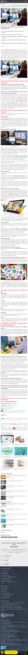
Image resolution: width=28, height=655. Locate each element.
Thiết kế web (15, 537)
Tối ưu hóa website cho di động (15, 410)
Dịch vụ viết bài (4, 591)
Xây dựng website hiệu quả (9, 412)
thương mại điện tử (4, 537)
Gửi (14, 428)
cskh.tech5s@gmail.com (10, 635)
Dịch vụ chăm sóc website (6, 596)
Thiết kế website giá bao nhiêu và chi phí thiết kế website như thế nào (16, 476)
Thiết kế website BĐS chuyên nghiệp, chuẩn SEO (14, 508)
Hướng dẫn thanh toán (5, 575)
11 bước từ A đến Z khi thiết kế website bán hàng (14, 480)
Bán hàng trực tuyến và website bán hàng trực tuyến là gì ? (16, 485)
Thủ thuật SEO (10, 537)
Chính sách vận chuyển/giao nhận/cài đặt (8, 576)
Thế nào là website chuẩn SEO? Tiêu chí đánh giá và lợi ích (7, 445)
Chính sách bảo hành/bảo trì (6, 578)
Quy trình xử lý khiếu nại (6, 579)
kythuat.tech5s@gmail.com (12, 636)
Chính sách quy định (5, 572)
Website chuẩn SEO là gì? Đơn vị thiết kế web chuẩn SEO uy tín (20, 457)
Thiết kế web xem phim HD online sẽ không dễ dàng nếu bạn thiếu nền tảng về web (16, 496)
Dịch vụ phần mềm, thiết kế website (7, 594)
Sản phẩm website (5, 588)
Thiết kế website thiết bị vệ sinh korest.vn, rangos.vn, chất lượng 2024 (7, 457)
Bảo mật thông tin (5, 573)
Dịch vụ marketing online (6, 597)
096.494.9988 (7, 633)
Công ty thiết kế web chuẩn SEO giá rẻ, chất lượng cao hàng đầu (7, 469)
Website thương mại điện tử (19, 412)
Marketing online (6, 410)
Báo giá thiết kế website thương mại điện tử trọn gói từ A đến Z (16, 490)
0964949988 (14, 547)
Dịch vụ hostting (4, 589)
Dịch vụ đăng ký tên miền (6, 593)
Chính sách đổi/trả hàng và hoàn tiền (8, 581)
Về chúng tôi (4, 570)
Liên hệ (3, 583)
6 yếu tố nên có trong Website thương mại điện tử (12, 34)
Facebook (3, 532)
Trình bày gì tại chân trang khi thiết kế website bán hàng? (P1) (14, 43)
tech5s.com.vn (7, 638)
